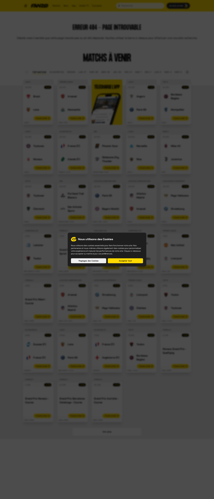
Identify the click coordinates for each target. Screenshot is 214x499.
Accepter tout (125, 261)
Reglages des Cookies (89, 261)
